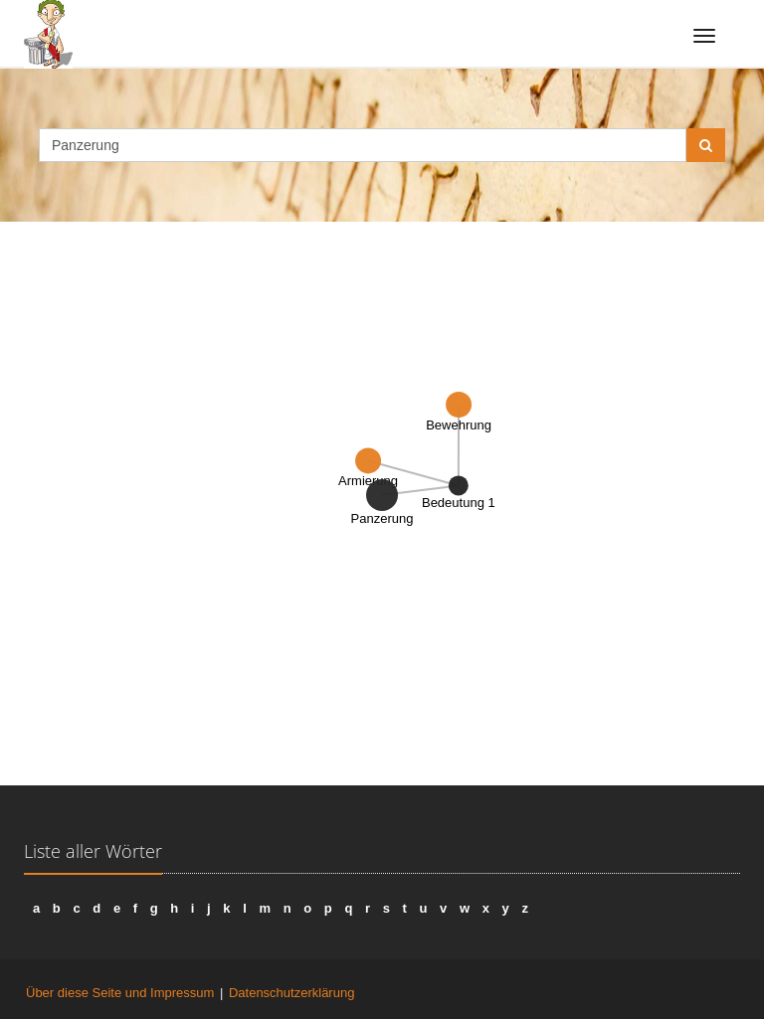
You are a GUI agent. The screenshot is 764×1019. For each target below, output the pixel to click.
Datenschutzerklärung (291, 992)
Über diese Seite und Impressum (120, 992)
